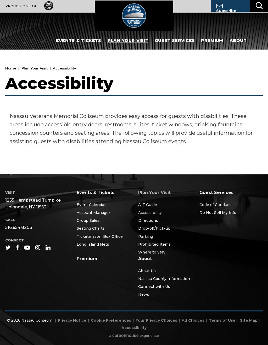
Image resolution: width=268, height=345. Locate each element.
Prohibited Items (154, 244)
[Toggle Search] (259, 6)
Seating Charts (91, 228)
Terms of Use (222, 320)
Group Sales (88, 220)
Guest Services (175, 44)
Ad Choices (193, 320)
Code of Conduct (215, 204)
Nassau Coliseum (134, 17)
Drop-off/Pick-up (154, 228)
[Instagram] (37, 247)
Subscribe (226, 8)
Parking (145, 236)
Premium (212, 44)
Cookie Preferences (111, 320)
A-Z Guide (147, 204)
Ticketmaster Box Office (100, 236)
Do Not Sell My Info (217, 212)
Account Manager (93, 212)
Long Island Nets (93, 244)
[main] (134, 113)
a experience (134, 335)
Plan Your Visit (128, 44)
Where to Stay (151, 252)
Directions (148, 220)
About (238, 44)
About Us (147, 270)
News (143, 294)
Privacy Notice (72, 320)
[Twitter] (7, 247)
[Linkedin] (48, 247)
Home (10, 68)
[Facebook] (17, 247)
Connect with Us (154, 286)
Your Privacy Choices (156, 320)
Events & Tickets (78, 44)
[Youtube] (27, 247)
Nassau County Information (164, 278)
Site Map (249, 320)
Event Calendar (91, 204)
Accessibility (150, 212)
